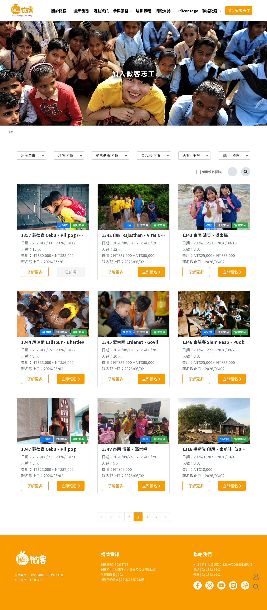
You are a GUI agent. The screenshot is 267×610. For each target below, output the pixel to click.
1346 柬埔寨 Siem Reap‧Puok (213, 342)
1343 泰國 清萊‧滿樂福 (205, 235)
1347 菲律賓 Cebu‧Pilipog (48, 449)
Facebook (197, 585)
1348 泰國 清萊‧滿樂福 (124, 449)
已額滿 (70, 271)
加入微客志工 (238, 10)
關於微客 (58, 10)
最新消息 (81, 10)
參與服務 (120, 10)
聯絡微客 (210, 10)
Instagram (209, 585)
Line (233, 585)
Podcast (245, 585)
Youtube (221, 585)
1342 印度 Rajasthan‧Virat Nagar (132, 238)
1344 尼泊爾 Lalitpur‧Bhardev (52, 342)
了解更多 (34, 271)
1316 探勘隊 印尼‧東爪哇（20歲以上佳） (213, 452)
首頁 (10, 132)
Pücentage (188, 10)
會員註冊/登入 (256, 576)
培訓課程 (143, 10)
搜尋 (256, 586)
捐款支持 (163, 10)
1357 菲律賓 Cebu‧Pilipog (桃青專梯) (52, 238)
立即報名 (149, 271)
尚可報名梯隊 (212, 171)
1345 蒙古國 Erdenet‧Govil (130, 342)
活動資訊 (101, 10)
